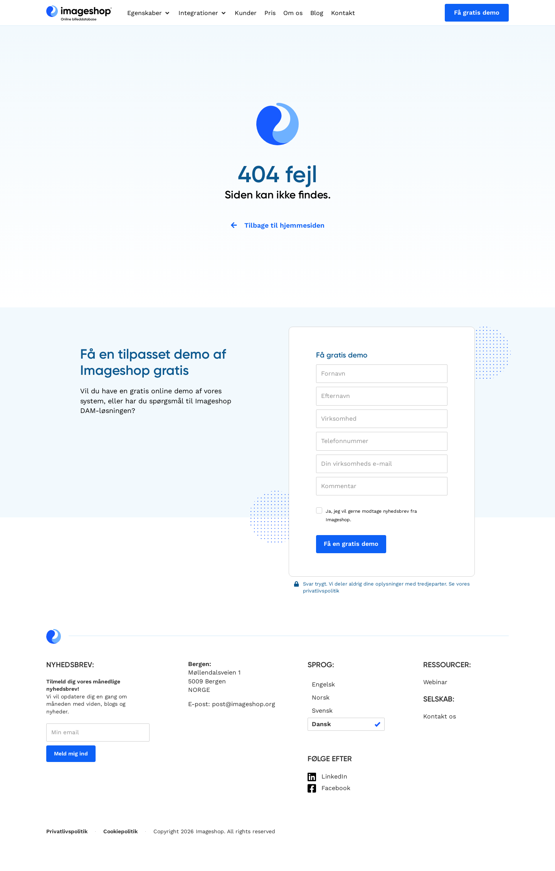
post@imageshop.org (243, 704)
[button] (149, 13)
